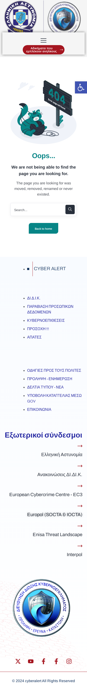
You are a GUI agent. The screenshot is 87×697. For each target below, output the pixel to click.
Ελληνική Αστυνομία (61, 454)
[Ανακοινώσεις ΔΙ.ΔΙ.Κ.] (79, 466)
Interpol (74, 554)
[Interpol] (79, 546)
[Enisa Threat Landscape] (79, 526)
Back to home (43, 228)
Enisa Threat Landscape (57, 534)
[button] (81, 87)
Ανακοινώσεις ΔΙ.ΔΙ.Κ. (59, 474)
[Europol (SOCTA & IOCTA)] (79, 506)
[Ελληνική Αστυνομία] (79, 446)
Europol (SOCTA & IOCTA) (54, 514)
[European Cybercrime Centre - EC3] (79, 486)
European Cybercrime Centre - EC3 (45, 494)
